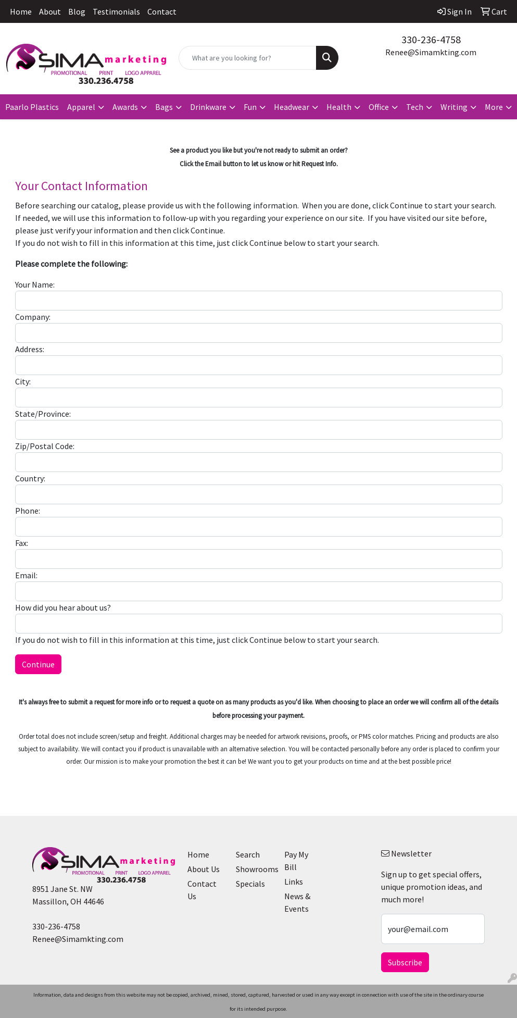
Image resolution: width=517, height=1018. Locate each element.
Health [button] (338, 107)
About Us (203, 869)
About (50, 11)
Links (293, 881)
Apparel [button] (81, 107)
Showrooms (254, 869)
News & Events (297, 902)
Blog (76, 11)
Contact (161, 11)
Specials (250, 883)
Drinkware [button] (208, 107)
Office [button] (379, 107)
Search (248, 854)
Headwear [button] (291, 107)
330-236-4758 (431, 39)
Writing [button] (454, 107)
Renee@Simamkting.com (430, 52)
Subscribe (405, 962)
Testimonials (116, 11)
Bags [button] (164, 107)
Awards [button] (125, 107)
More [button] (494, 107)
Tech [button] (414, 107)
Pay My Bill (296, 860)
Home (21, 11)
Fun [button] (250, 107)
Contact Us (202, 889)
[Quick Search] (248, 58)
